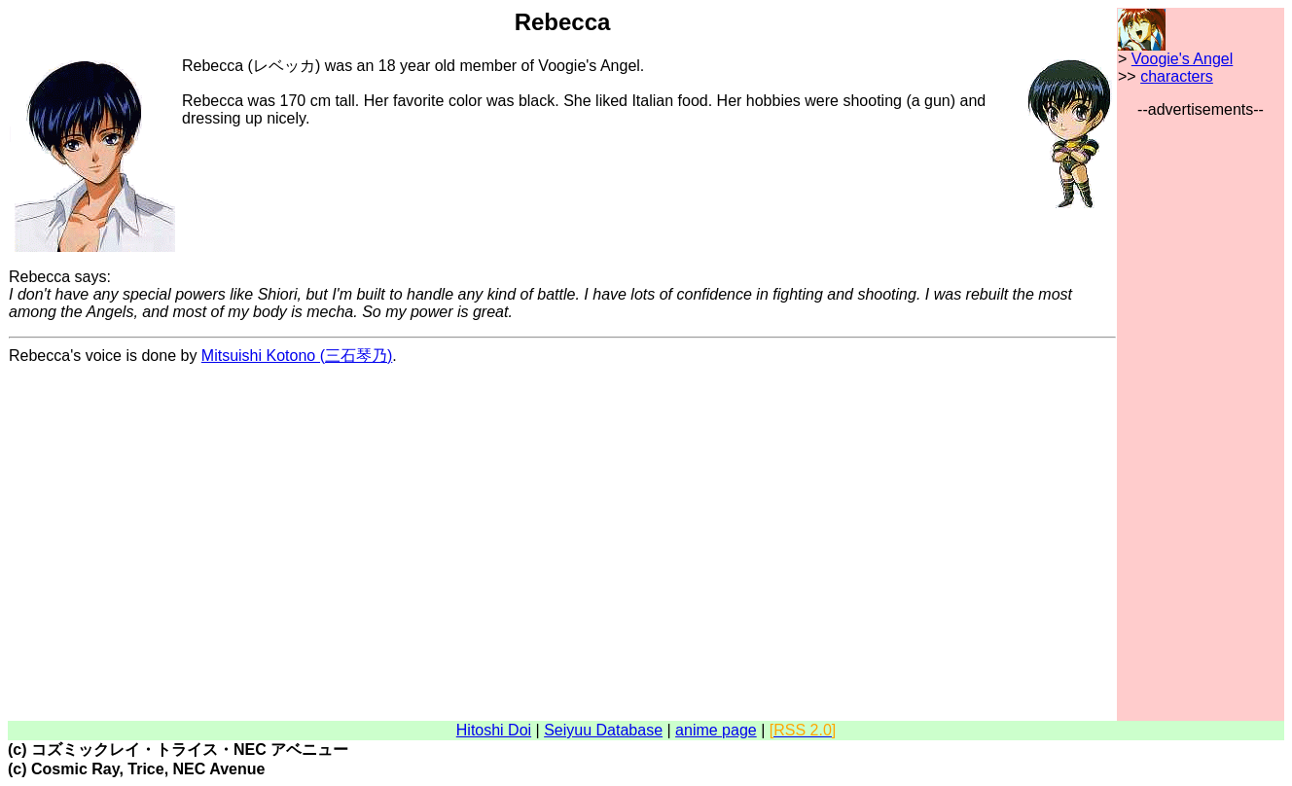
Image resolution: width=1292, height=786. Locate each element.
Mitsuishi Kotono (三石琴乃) (297, 355)
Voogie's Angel (1182, 59)
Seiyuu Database (603, 730)
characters (1176, 76)
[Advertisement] (1200, 410)
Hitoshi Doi (493, 730)
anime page (716, 730)
